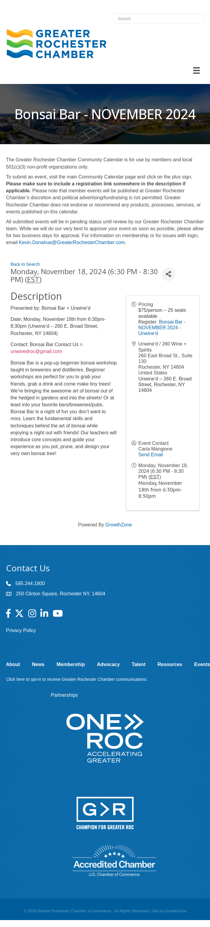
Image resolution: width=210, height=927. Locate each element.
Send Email (150, 454)
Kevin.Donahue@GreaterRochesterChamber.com (72, 242)
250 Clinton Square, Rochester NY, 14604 (60, 593)
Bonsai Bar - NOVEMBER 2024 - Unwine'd (162, 327)
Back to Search (25, 264)
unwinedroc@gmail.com (36, 351)
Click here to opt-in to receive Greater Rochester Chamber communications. (77, 679)
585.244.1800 (30, 583)
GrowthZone (118, 524)
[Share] (168, 274)
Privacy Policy (21, 630)
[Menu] (196, 70)
